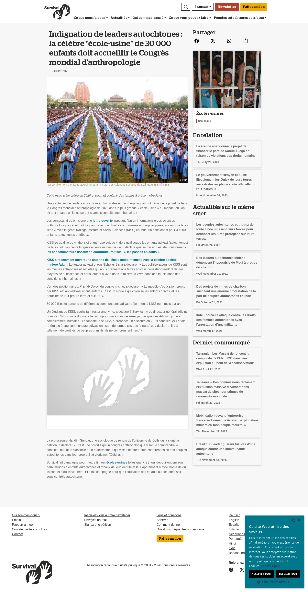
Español (234, 524)
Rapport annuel (22, 524)
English (234, 520)
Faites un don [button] (254, 6)
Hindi (232, 543)
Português (236, 538)
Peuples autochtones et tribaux (239, 17)
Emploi (17, 520)
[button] (185, 7)
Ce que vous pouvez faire (189, 17)
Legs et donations (169, 515)
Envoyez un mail (95, 520)
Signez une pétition (97, 524)
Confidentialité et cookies (29, 529)
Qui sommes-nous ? (148, 17)
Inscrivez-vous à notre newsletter (107, 515)
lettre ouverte (103, 220)
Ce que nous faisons (89, 17)
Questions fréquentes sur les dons (180, 529)
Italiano (234, 529)
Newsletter (227, 6)
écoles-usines (116, 462)
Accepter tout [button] (261, 574)
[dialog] (274, 551)
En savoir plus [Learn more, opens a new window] (270, 566)
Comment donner (169, 524)
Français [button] (201, 6)
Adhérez (162, 520)
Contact (17, 534)
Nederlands (237, 534)
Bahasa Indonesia (241, 553)
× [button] (298, 520)
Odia (232, 548)
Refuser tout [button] (288, 574)
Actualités (119, 17)
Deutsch (234, 515)
